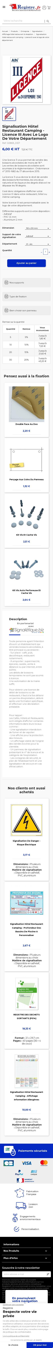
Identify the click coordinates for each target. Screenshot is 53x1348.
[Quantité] (45, 252)
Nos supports (16, 282)
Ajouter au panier (26, 263)
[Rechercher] (26, 21)
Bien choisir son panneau (22, 310)
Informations (11, 1244)
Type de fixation (18, 296)
